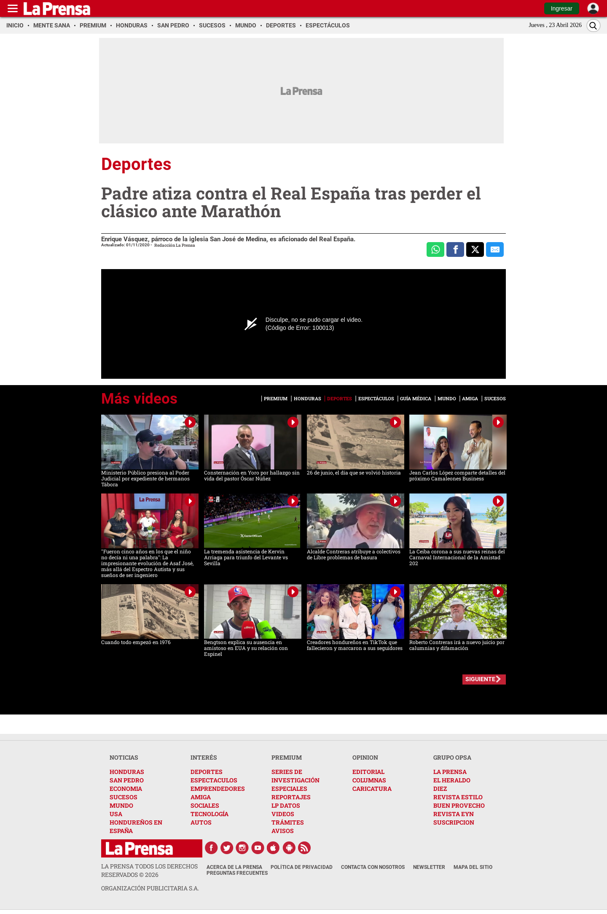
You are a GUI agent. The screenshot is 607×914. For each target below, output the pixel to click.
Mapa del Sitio (473, 867)
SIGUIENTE (480, 679)
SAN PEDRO (127, 780)
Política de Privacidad (302, 867)
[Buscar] (593, 25)
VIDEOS (282, 814)
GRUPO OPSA (452, 757)
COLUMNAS (369, 780)
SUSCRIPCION (453, 822)
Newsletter (429, 867)
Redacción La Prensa (174, 245)
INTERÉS (204, 757)
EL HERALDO (451, 780)
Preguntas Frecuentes (237, 873)
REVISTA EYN (453, 814)
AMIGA (201, 797)
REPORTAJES (291, 797)
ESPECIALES (289, 789)
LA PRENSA (450, 772)
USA (116, 814)
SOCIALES (205, 805)
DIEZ (440, 789)
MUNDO (121, 805)
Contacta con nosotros (373, 867)
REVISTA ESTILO (458, 797)
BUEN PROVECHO (459, 805)
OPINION (365, 757)
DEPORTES (207, 772)
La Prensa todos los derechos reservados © (149, 870)
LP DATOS (285, 805)
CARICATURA (372, 789)
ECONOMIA (126, 789)
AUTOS (201, 822)
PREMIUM (286, 757)
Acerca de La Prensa (234, 867)
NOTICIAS (124, 757)
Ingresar (561, 8)
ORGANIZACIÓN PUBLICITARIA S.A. (150, 888)
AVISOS (282, 831)
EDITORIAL (368, 772)
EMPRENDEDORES (218, 789)
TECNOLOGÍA (209, 814)
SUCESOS (123, 797)
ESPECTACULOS (214, 780)
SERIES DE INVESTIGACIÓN (295, 776)
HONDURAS (127, 772)
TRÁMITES (287, 822)
